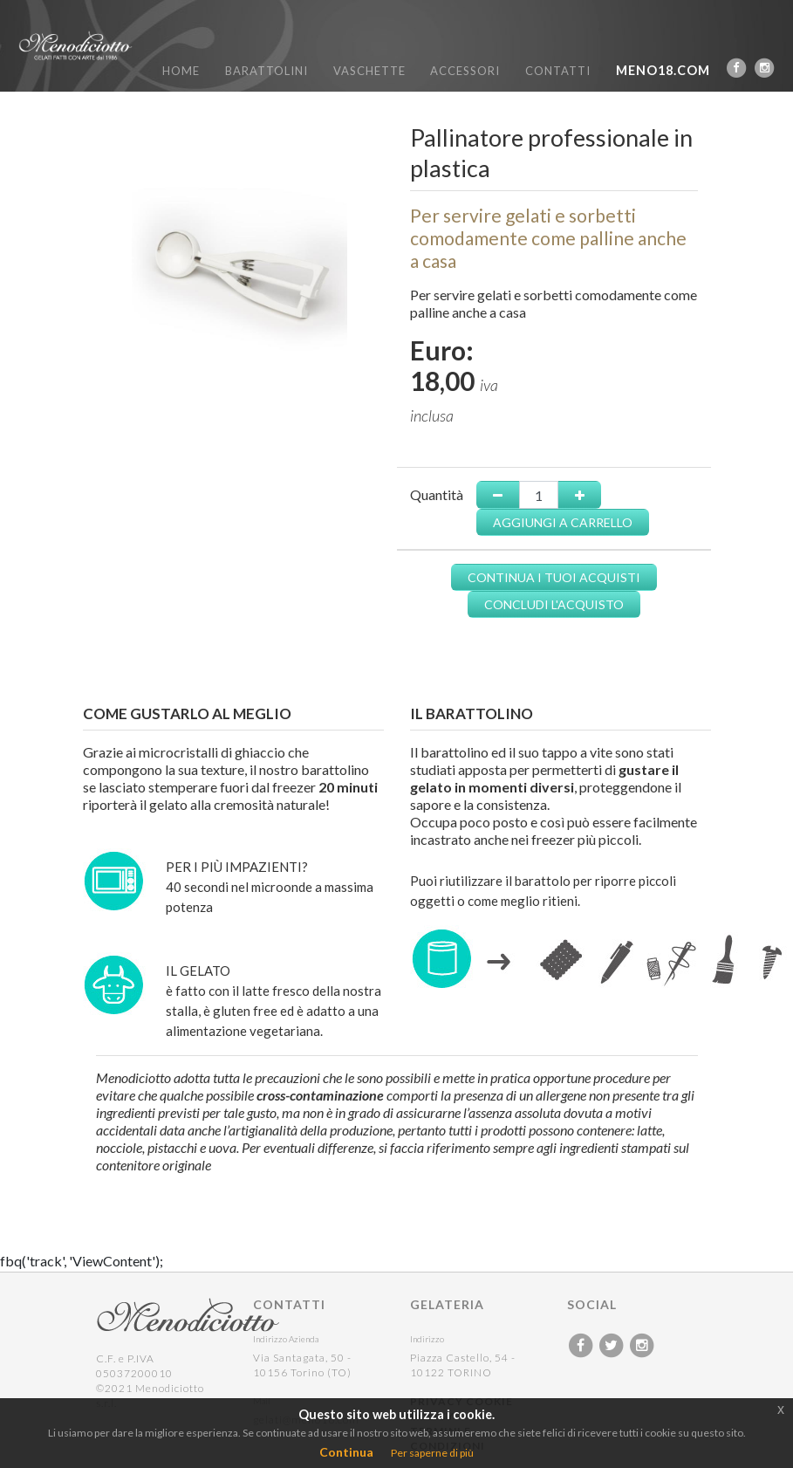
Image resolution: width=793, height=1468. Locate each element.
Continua (346, 1451)
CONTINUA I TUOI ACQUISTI (554, 577)
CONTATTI (558, 71)
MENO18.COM (663, 70)
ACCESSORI (465, 71)
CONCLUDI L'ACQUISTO (554, 604)
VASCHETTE (369, 71)
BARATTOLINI (266, 71)
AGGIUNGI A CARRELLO (562, 522)
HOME (181, 71)
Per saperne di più (432, 1452)
